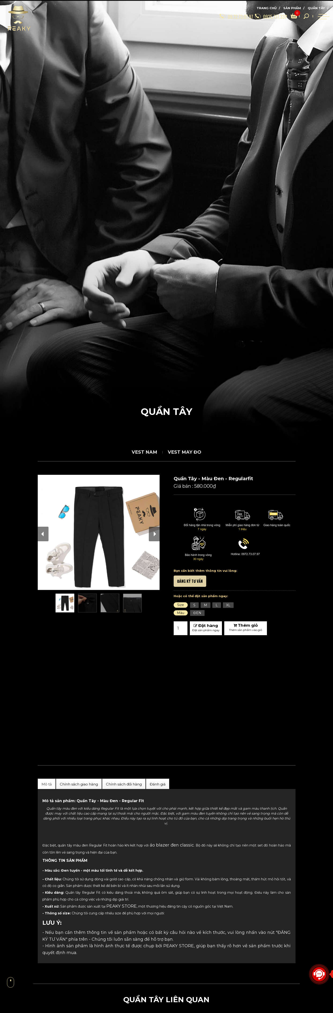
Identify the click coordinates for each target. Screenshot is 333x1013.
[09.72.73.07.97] (219, 16)
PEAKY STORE (121, 906)
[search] (287, 16)
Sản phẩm (292, 8)
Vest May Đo (184, 452)
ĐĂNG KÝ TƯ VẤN (190, 581)
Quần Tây (316, 8)
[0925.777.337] (258, 16)
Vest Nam (144, 452)
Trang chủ (267, 8)
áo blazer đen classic (172, 845)
